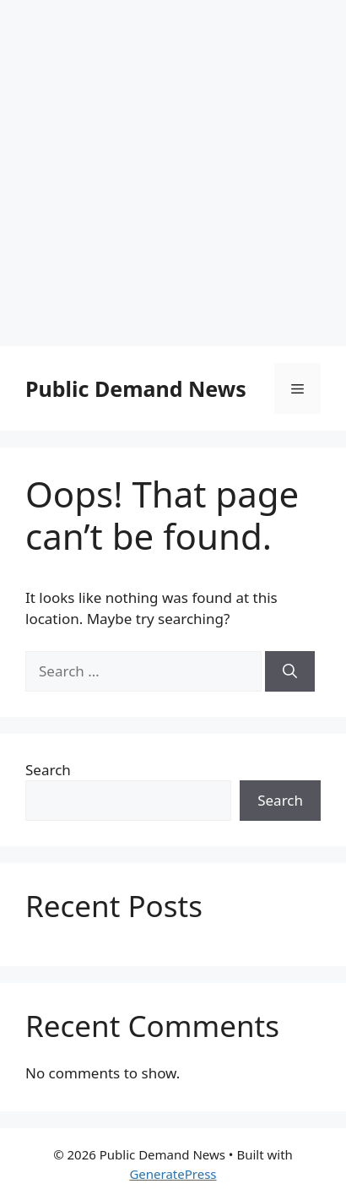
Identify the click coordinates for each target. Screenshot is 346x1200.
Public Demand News (135, 388)
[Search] (290, 671)
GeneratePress (172, 1173)
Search (48, 769)
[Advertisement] (173, 173)
